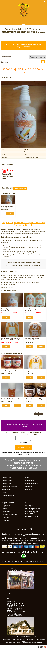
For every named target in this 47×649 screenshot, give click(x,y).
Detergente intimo (30, 371)
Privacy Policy (38, 642)
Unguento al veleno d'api (10, 515)
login (7, 1)
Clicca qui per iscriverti (23, 447)
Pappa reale (6, 506)
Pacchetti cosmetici (8, 495)
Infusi (27, 503)
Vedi (6, 317)
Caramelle (28, 489)
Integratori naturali (8, 503)
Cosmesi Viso (6, 477)
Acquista (40, 346)
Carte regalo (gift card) (32, 516)
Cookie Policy (31, 642)
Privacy (32, 441)
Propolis (4, 509)
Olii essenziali (6, 512)
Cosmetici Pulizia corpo (9, 486)
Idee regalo (29, 506)
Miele (27, 477)
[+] (10, 213)
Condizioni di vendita (10, 642)
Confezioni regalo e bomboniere (31, 512)
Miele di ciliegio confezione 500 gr (11, 371)
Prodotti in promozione (32, 509)
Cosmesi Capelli (7, 483)
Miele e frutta (29, 480)
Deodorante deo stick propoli (10, 399)
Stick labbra (6, 521)
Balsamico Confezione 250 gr (33, 399)
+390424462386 (9, 552)
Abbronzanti (6, 489)
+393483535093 (32, 552)
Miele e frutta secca (31, 483)
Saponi (4, 492)
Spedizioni (18, 642)
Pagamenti (24, 642)
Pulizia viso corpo (7, 56)
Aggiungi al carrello (20, 188)
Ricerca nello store (37, 57)
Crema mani (6, 518)
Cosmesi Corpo (7, 480)
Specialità (28, 486)
